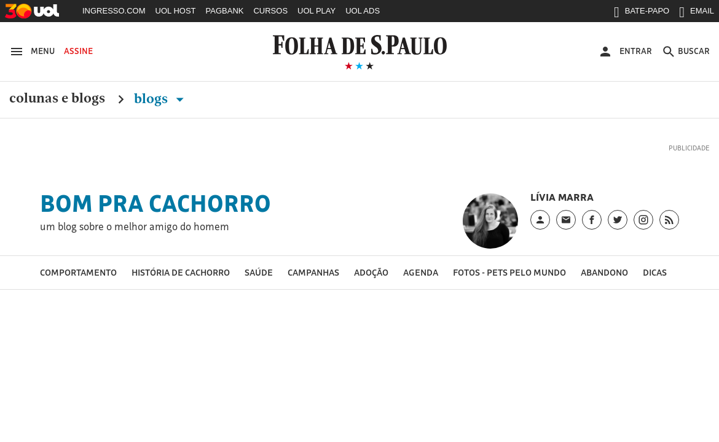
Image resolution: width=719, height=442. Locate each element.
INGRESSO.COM (114, 10)
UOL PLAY (316, 10)
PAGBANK (225, 10)
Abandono (604, 272)
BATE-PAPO (641, 13)
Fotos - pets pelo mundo (509, 272)
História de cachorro (181, 272)
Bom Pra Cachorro (155, 203)
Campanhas (313, 272)
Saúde (259, 272)
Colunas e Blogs (57, 98)
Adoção (371, 272)
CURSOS (270, 10)
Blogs (161, 98)
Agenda (420, 272)
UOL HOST (175, 10)
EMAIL (696, 13)
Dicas (655, 272)
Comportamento (78, 272)
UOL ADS (362, 10)
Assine (78, 51)
